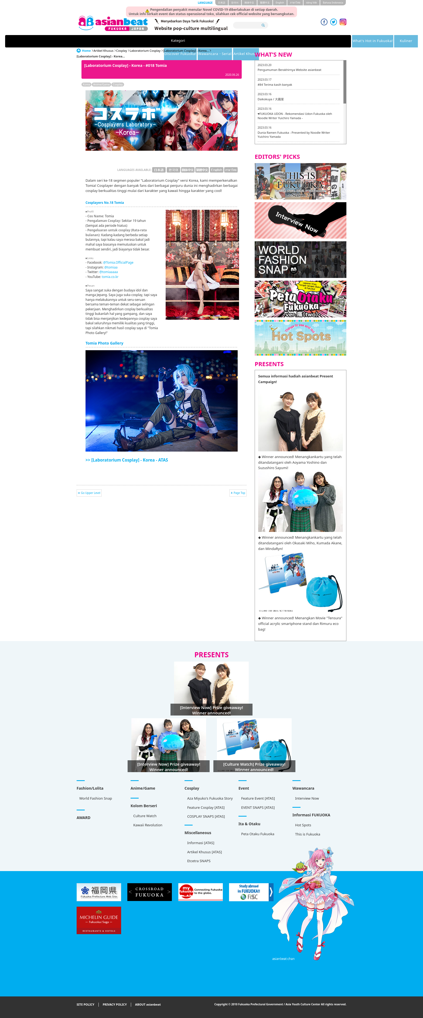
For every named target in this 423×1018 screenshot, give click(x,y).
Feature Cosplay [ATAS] (206, 807)
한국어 (234, 2)
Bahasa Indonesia (333, 2)
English (280, 2)
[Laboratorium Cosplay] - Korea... (186, 51)
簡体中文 (249, 2)
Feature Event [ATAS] (258, 798)
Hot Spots (303, 825)
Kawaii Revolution (147, 825)
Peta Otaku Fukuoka (257, 833)
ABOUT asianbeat (148, 1005)
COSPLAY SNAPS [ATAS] (206, 816)
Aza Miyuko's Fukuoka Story (210, 798)
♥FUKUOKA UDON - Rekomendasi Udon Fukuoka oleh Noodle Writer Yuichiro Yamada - (295, 116)
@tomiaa (111, 267)
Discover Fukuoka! (231, 41)
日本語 (221, 2)
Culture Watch (144, 815)
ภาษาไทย (295, 2)
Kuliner (192, 41)
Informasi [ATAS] (200, 842)
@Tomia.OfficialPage (118, 262)
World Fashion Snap (95, 798)
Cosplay (121, 51)
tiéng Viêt (311, 2)
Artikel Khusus (319, 41)
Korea (86, 84)
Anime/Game (101, 84)
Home (86, 51)
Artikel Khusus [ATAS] (204, 852)
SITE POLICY (85, 1005)
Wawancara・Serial (277, 41)
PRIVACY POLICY (115, 1005)
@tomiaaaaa (108, 272)
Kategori (102, 41)
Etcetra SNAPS (198, 860)
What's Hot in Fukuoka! (147, 41)
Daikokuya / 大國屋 (271, 99)
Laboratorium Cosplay (145, 51)
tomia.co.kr (110, 276)
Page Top (239, 493)
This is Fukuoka (307, 834)
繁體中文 (265, 2)
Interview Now (307, 798)
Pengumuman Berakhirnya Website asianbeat (289, 70)
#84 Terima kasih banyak (275, 84)
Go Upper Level (90, 493)
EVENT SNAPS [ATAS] (258, 807)
